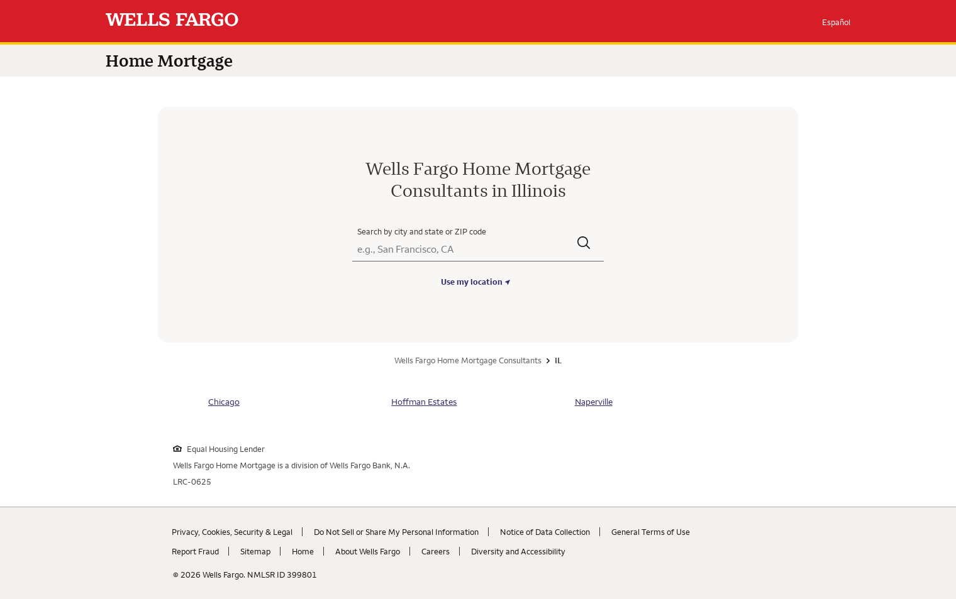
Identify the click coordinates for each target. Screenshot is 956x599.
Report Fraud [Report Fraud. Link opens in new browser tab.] (195, 551)
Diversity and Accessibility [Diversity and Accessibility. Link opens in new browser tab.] (518, 551)
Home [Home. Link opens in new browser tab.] (303, 551)
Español (836, 22)
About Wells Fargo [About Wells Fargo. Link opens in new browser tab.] (367, 551)
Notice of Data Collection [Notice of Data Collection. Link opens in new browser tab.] (545, 531)
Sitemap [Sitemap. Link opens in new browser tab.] (255, 551)
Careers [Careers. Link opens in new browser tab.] (435, 551)
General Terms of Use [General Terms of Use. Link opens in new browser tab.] (650, 531)
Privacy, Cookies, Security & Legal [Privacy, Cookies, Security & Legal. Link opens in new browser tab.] (232, 531)
